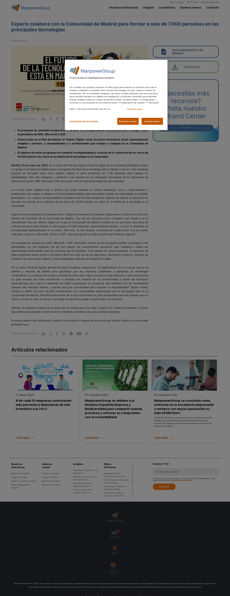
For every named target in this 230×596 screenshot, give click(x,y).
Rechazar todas (128, 121)
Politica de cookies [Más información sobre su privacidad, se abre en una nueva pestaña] (135, 109)
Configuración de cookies (84, 121)
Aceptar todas (152, 121)
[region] (116, 95)
